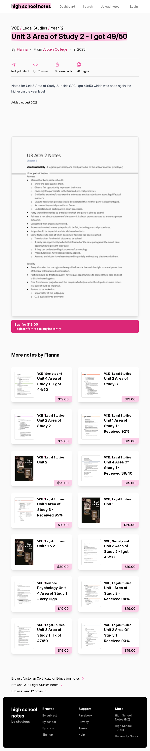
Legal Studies (34, 28)
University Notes (126, 736)
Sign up (47, 734)
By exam (48, 728)
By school (49, 721)
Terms (83, 728)
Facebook (85, 715)
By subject (49, 715)
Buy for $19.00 (75, 326)
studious (23, 721)
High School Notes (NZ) (123, 717)
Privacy (84, 721)
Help (82, 734)
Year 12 (57, 28)
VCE (15, 28)
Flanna (22, 49)
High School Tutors (123, 727)
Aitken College (55, 49)
